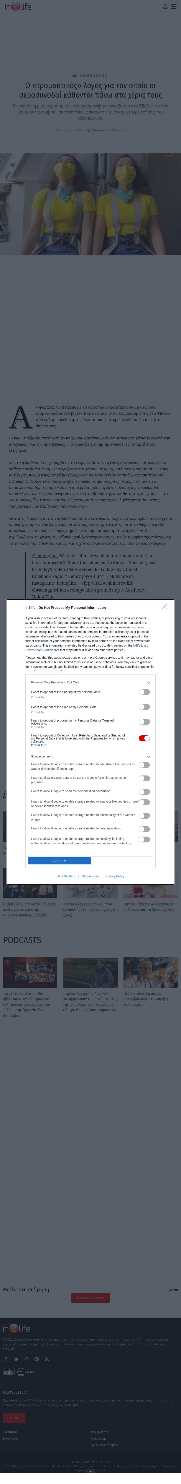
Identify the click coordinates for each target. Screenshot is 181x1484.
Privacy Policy (114, 802)
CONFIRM (61, 785)
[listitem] (90, 756)
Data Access (90, 802)
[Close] (165, 682)
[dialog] (90, 742)
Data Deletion (66, 802)
